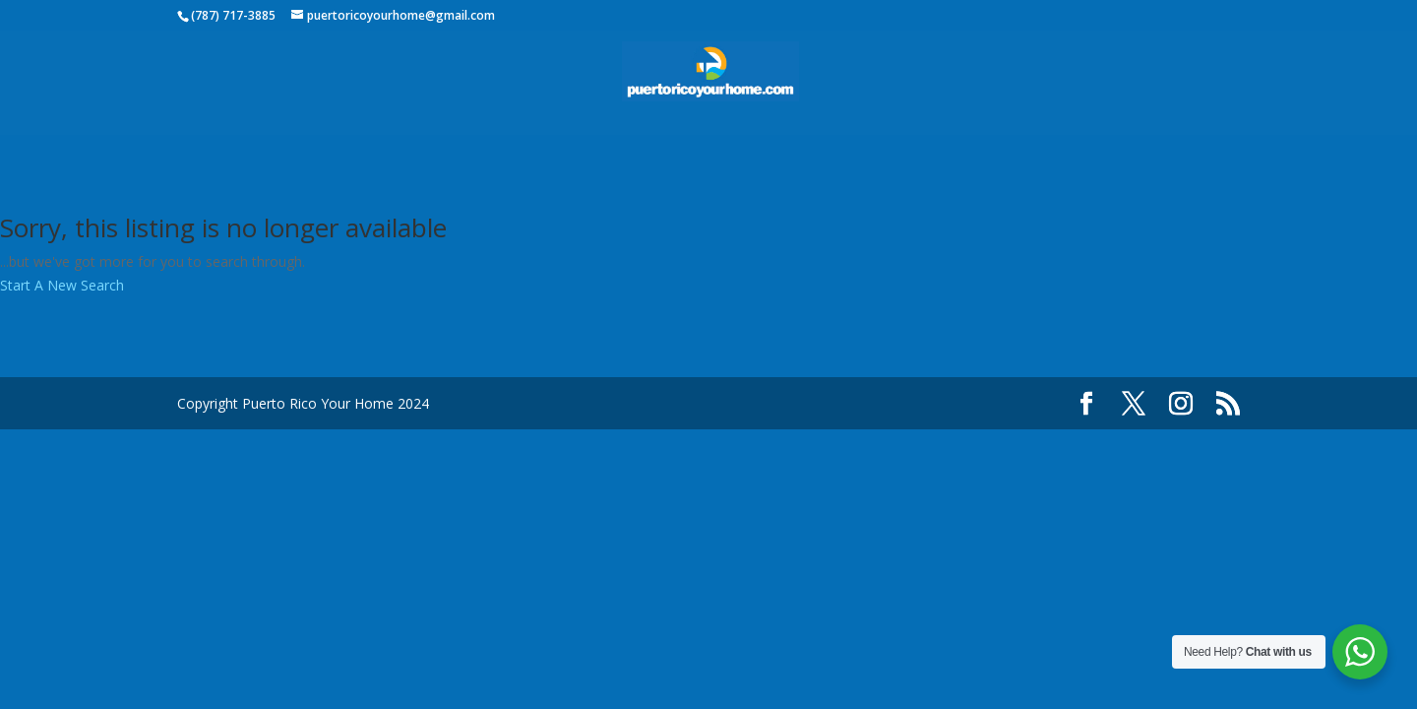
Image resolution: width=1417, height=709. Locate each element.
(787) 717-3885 (233, 15)
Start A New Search (62, 285)
